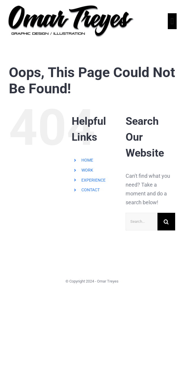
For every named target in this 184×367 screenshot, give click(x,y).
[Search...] (141, 221)
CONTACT (90, 189)
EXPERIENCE (93, 180)
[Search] (166, 221)
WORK (87, 170)
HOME (87, 160)
